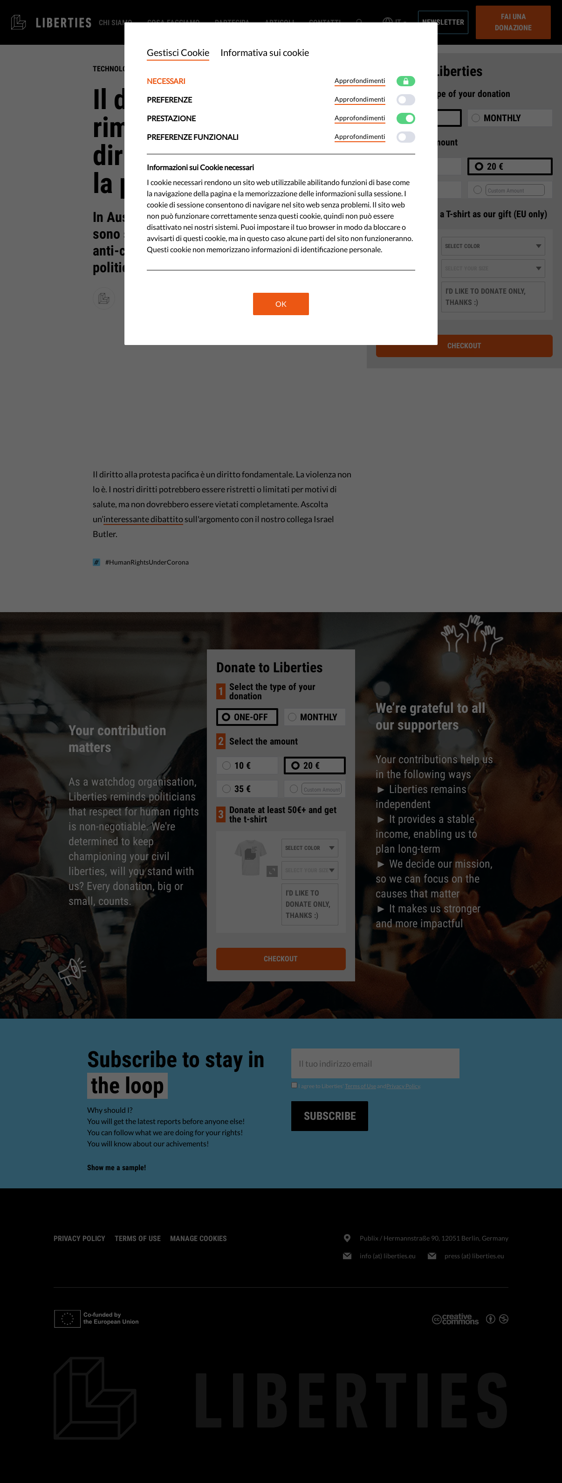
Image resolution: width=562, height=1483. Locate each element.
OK (281, 303)
